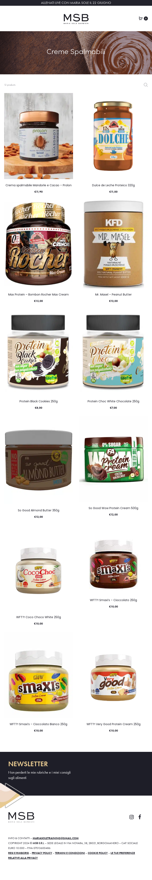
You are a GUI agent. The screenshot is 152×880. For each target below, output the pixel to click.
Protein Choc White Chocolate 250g (113, 401)
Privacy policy (42, 853)
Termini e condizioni (70, 853)
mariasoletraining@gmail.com (56, 838)
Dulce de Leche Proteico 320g (113, 185)
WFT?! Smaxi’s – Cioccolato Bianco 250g (38, 724)
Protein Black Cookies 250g (38, 401)
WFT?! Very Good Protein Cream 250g (114, 724)
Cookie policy (98, 853)
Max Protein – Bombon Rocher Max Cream (38, 294)
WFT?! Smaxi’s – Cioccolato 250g (113, 600)
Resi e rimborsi (18, 853)
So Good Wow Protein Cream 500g (113, 508)
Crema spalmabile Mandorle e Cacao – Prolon (39, 185)
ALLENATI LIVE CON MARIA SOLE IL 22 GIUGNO (76, 3)
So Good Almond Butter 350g (38, 510)
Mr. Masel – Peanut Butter (113, 294)
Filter (146, 85)
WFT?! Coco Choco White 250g (38, 617)
